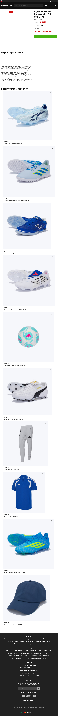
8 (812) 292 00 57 (25, 668)
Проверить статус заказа (26, 641)
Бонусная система (23, 650)
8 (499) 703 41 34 (27, 665)
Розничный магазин (35, 650)
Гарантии (48, 653)
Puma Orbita (21, 60)
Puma (19, 57)
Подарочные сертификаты (42, 641)
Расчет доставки (13, 641)
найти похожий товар (45, 36)
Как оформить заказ (13, 653)
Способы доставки (48, 639)
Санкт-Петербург (6, 1)
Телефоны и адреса (11, 650)
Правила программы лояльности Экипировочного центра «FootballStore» (29, 655)
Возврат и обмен (47, 650)
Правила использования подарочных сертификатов (29, 644)
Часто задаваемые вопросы (23, 639)
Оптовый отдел (25, 653)
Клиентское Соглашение (19, 658)
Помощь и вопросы (51, 1)
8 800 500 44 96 (38, 1)
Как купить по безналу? (37, 653)
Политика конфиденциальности (37, 658)
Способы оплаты (9, 639)
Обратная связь (37, 639)
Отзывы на (30, 700)
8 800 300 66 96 (25, 673)
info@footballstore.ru (30, 677)
